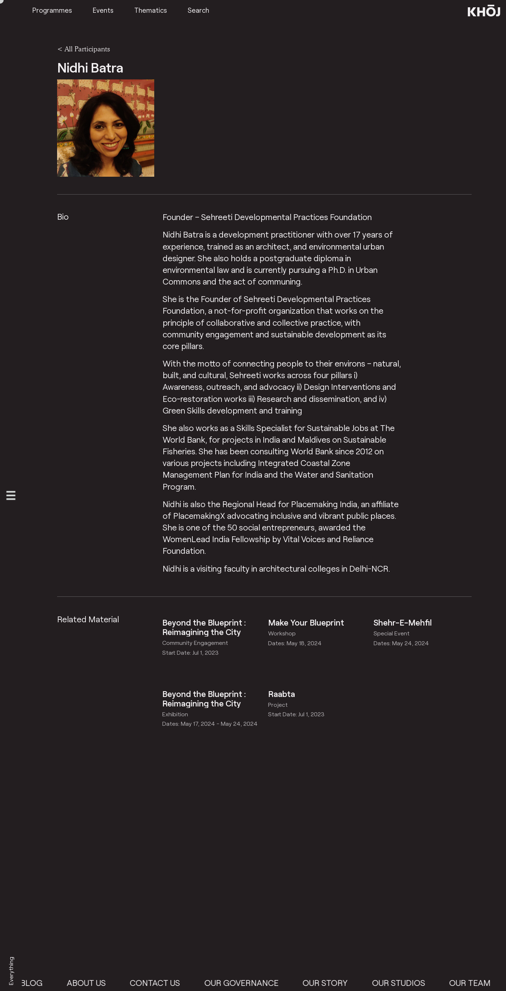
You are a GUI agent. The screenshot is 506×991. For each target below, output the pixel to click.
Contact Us (161, 983)
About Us (91, 983)
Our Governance (247, 983)
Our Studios (404, 983)
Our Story (331, 983)
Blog (37, 983)
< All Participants (83, 49)
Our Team (476, 983)
